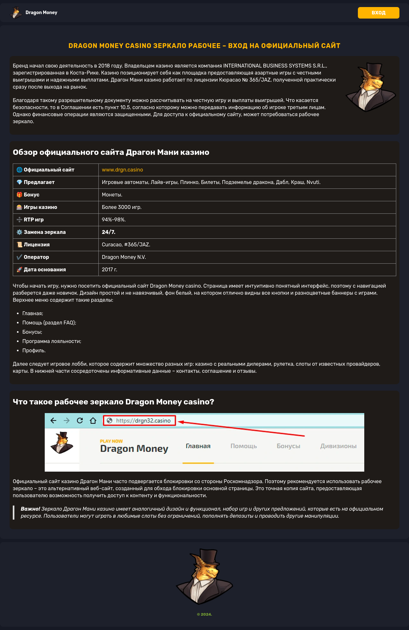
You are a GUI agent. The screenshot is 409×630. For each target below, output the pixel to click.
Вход (378, 13)
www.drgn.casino (122, 170)
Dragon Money (33, 12)
